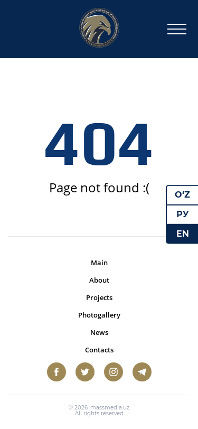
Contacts (99, 350)
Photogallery (99, 315)
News (99, 332)
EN (182, 233)
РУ (182, 214)
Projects (99, 297)
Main (99, 262)
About (99, 280)
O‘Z (182, 195)
